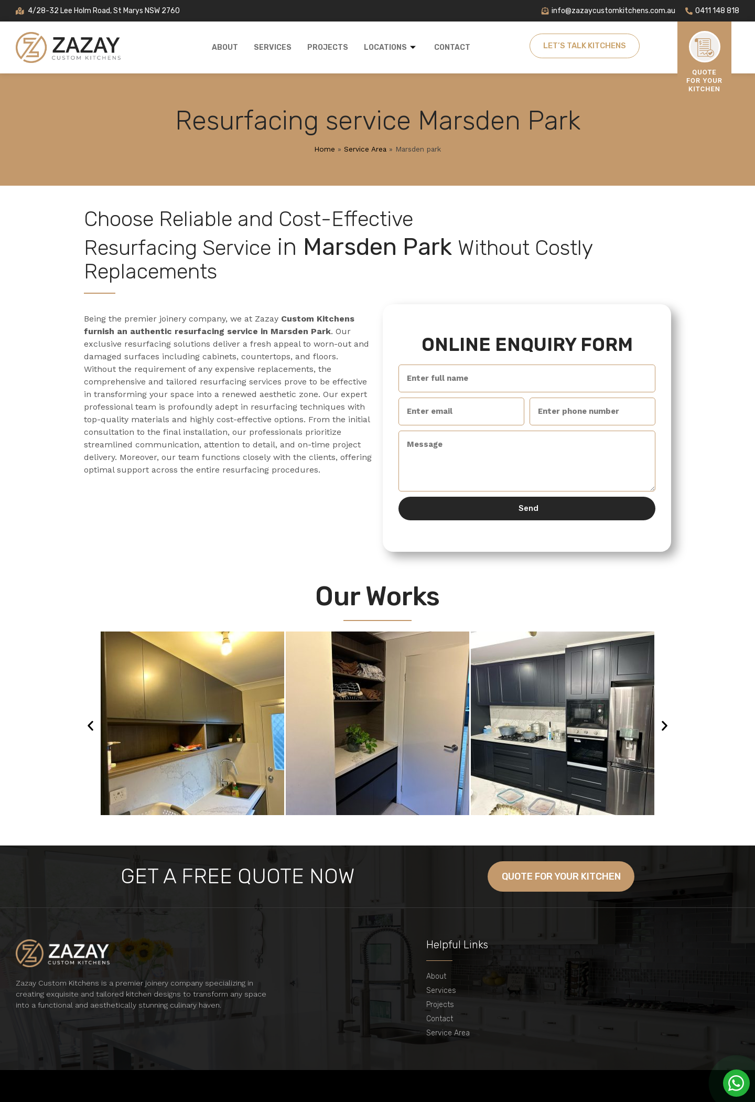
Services (273, 47)
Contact (452, 47)
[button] (90, 725)
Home (324, 149)
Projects (327, 47)
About (225, 47)
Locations (391, 47)
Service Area (365, 149)
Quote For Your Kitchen (704, 80)
